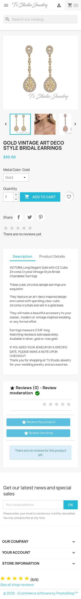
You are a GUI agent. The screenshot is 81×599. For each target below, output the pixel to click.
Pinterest (40, 217)
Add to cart (40, 197)
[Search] (40, 19)
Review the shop (38, 433)
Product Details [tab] (52, 256)
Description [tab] (22, 256)
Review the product (38, 422)
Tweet (29, 217)
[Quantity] (8, 197)
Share (18, 217)
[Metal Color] (16, 177)
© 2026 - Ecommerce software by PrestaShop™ (40, 593)
